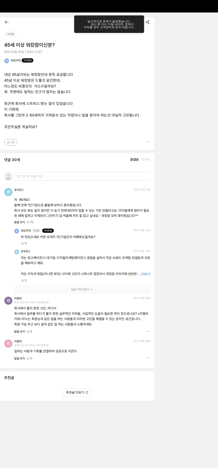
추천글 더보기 (77, 392)
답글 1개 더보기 (82, 289)
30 (11, 142)
